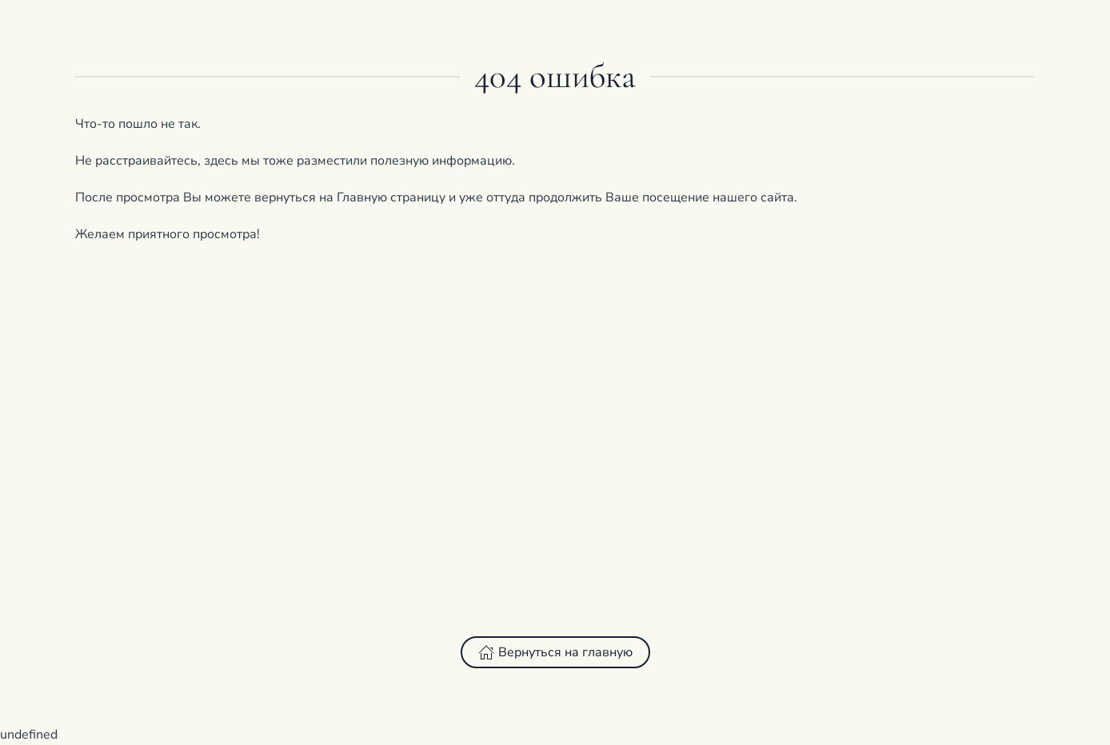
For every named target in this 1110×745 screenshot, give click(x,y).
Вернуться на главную (555, 652)
